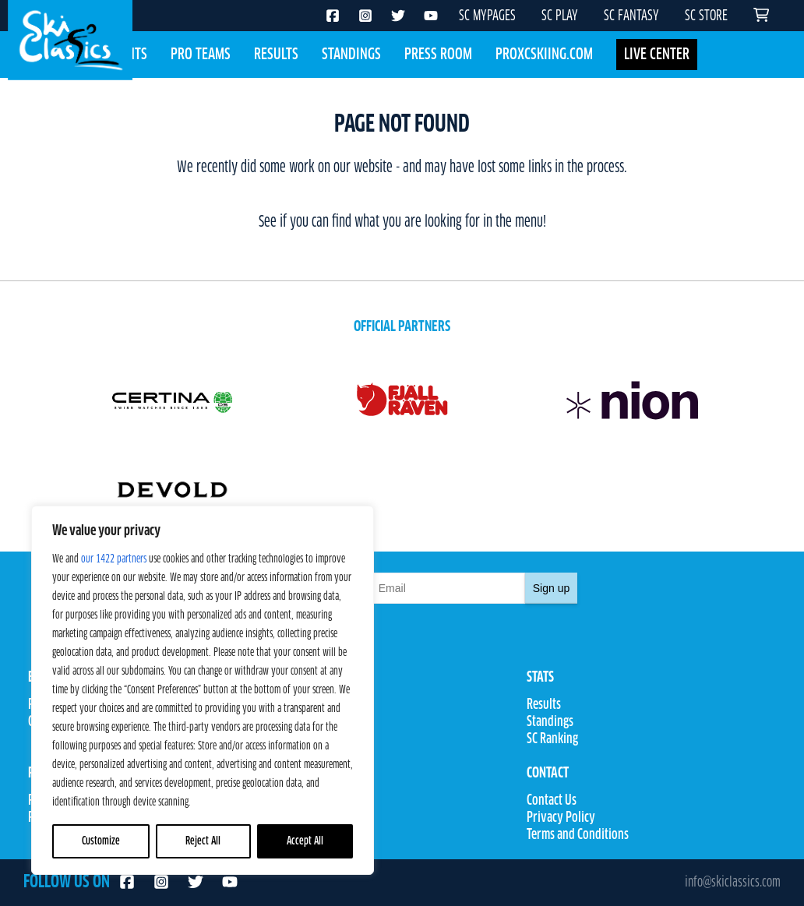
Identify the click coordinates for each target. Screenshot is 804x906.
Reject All (202, 841)
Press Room (438, 54)
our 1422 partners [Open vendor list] (113, 559)
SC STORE (706, 16)
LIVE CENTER (656, 54)
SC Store (296, 818)
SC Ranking (552, 739)
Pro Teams (201, 54)
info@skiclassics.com (733, 883)
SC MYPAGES (487, 16)
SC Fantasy (302, 835)
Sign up (551, 588)
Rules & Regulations (324, 739)
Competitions (308, 722)
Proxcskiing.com (544, 54)
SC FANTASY (631, 16)
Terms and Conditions (578, 835)
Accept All (305, 841)
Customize (101, 841)
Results (276, 54)
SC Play (294, 801)
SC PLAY (559, 16)
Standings (351, 54)
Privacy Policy (561, 818)
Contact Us (552, 801)
